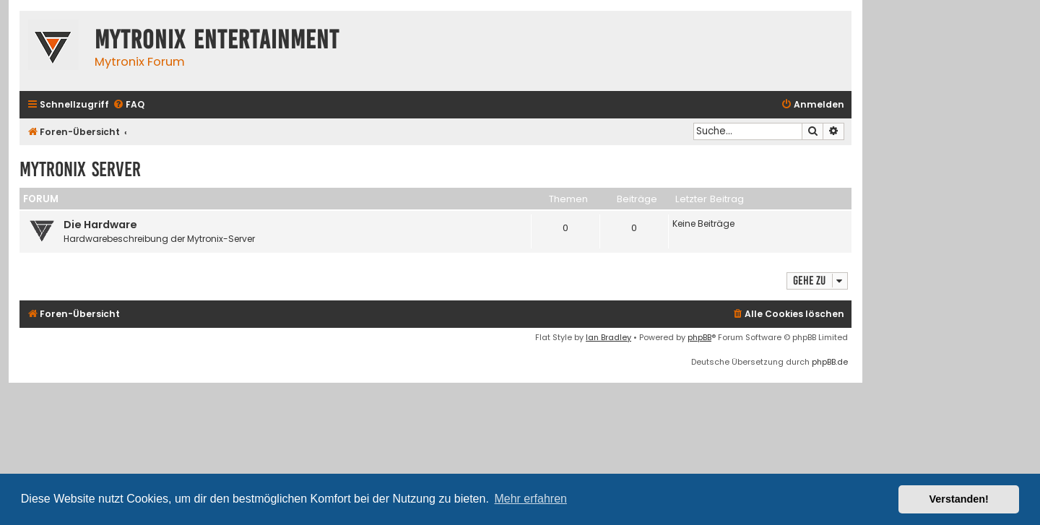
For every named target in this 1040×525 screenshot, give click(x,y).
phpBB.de (830, 362)
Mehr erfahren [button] (530, 499)
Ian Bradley (608, 337)
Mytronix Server (80, 169)
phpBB (699, 337)
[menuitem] (128, 105)
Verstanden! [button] (959, 499)
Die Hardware (100, 224)
